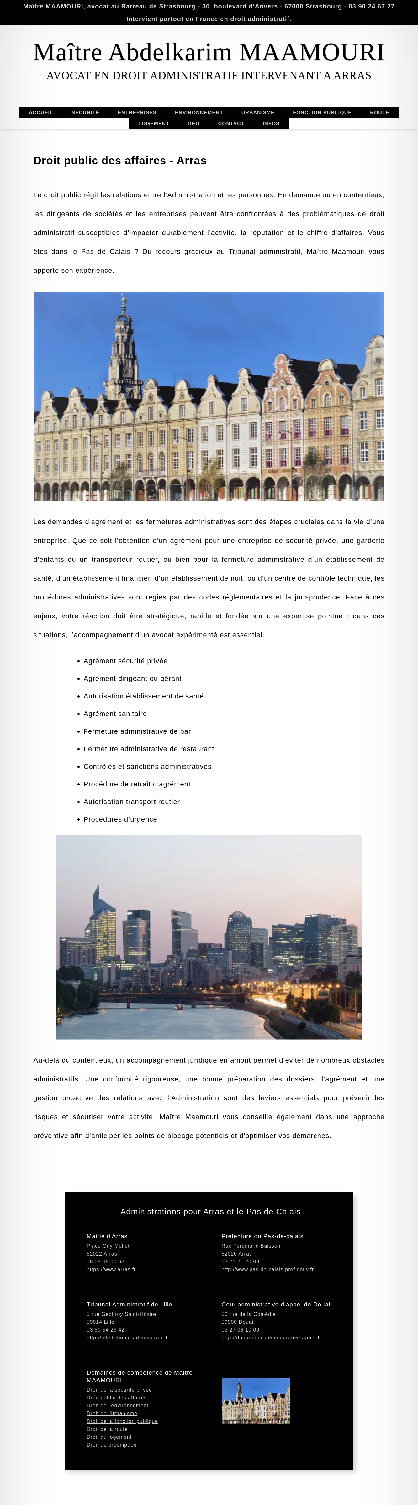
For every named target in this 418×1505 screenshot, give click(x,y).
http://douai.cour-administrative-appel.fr (271, 1373)
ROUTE (379, 112)
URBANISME (258, 112)
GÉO (194, 123)
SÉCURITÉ (85, 112)
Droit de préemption (112, 1480)
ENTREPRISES (137, 112)
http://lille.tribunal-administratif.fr (128, 1373)
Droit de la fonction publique (122, 1456)
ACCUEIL (41, 112)
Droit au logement (109, 1472)
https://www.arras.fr (111, 1305)
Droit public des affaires (117, 1433)
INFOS (271, 123)
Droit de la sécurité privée (119, 1425)
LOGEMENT (153, 123)
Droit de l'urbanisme (112, 1449)
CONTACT (231, 123)
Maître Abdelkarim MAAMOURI (209, 52)
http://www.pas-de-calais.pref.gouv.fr (268, 1305)
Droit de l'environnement (118, 1441)
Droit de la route (107, 1464)
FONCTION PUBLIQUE (322, 112)
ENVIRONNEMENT (199, 112)
